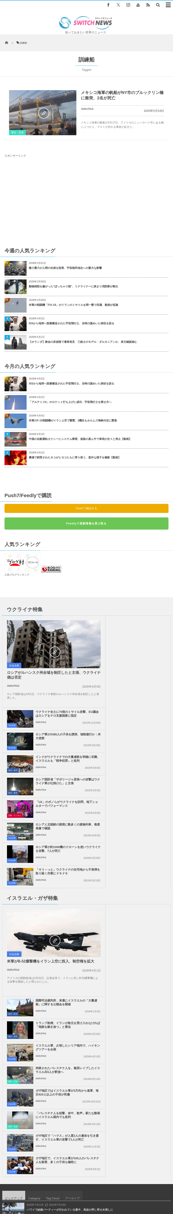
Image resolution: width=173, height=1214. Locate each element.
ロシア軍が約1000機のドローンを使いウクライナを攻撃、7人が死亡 (58, 734)
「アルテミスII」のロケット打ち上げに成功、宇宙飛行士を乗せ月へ (70, 402)
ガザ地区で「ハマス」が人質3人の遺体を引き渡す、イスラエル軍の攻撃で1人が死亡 (58, 887)
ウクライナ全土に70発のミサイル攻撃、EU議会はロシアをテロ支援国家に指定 (142, 623)
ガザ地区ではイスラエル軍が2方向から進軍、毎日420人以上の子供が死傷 (59, 865)
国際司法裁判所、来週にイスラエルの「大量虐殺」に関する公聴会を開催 (142, 774)
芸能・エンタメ (14, 723)
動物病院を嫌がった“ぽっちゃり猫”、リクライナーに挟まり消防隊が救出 (75, 286)
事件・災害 (17, 132)
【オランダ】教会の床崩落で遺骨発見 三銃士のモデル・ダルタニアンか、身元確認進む (83, 341)
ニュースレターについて (141, 1189)
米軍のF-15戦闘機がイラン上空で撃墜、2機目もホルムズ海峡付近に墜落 (73, 420)
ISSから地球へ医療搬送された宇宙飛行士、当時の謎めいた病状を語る (71, 323)
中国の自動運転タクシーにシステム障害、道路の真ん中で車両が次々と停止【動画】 (80, 439)
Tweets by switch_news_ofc (86, 1051)
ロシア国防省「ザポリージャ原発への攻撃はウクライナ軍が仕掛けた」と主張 (142, 691)
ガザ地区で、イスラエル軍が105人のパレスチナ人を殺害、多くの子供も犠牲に (143, 887)
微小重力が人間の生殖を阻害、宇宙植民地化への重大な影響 (65, 268)
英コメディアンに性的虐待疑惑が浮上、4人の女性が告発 (61, 990)
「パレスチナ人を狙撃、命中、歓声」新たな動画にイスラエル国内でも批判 (142, 865)
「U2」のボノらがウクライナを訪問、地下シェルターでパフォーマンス (58, 713)
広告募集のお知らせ (86, 1193)
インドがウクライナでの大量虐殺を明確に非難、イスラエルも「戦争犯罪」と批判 (142, 668)
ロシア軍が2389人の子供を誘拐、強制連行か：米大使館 (142, 644)
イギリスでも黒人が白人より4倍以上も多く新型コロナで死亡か (65, 953)
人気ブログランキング (17, 574)
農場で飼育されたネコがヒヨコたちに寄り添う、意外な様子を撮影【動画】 (75, 457)
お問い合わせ (112, 1189)
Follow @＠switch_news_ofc (86, 1059)
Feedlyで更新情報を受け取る (86, 523)
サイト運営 (56, 1189)
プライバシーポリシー (83, 1189)
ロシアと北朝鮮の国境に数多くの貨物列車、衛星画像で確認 (142, 711)
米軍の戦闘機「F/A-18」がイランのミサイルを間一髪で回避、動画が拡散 (73, 304)
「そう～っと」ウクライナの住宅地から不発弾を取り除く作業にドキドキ (142, 736)
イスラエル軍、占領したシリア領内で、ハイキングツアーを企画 (142, 818)
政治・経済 (96, 678)
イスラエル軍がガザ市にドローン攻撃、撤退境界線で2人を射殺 (65, 972)
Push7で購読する (86, 508)
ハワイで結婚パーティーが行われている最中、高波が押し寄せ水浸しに (70, 935)
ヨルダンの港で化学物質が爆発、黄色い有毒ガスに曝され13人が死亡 (69, 1009)
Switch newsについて (29, 1189)
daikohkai (87, 108)
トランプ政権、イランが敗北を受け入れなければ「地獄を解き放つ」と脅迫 (142, 797)
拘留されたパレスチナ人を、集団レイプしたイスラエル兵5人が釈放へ (142, 842)
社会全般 (14, 665)
